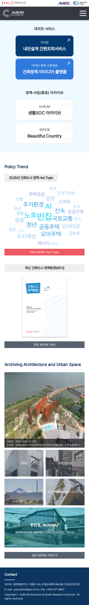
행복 (20, 213)
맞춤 (19, 220)
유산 (17, 208)
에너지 (43, 243)
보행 (19, 199)
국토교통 (62, 218)
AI (48, 206)
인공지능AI (66, 192)
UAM (54, 243)
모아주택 (51, 234)
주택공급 (37, 194)
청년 (31, 224)
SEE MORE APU (45, 344)
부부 (52, 188)
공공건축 (76, 211)
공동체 (74, 233)
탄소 (77, 218)
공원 (50, 198)
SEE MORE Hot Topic (44, 252)
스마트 (65, 201)
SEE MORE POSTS (45, 555)
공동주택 (49, 226)
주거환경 (33, 204)
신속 (60, 210)
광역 (21, 231)
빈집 (44, 216)
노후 (30, 215)
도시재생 (26, 236)
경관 (12, 229)
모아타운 (71, 226)
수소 (76, 206)
